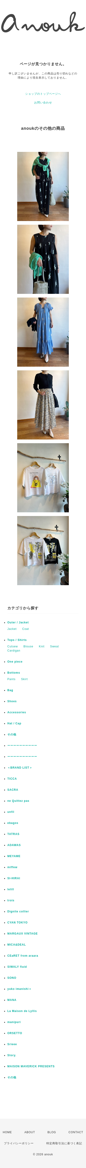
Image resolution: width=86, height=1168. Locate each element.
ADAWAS (14, 845)
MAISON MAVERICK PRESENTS (31, 1066)
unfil (10, 812)
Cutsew (12, 646)
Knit (41, 646)
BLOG (51, 1132)
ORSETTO (14, 1033)
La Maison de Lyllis (22, 1011)
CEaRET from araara (22, 955)
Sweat (54, 646)
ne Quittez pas (18, 800)
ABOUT (29, 1132)
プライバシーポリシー (19, 1143)
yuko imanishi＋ (19, 989)
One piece (14, 661)
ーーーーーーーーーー (22, 745)
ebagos (12, 823)
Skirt (24, 679)
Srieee (12, 1044)
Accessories (16, 712)
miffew (12, 867)
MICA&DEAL (16, 944)
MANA (12, 1000)
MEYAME (14, 856)
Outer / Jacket (18, 622)
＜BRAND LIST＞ (19, 767)
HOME (7, 1132)
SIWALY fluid (17, 966)
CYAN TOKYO (17, 922)
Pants (11, 679)
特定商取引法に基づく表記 (64, 1143)
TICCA (12, 778)
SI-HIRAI (13, 878)
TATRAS (13, 834)
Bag (10, 690)
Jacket (12, 629)
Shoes (12, 701)
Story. (11, 1055)
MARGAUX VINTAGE (22, 933)
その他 (13, 734)
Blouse (28, 646)
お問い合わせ (43, 102)
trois (10, 900)
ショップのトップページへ (43, 93)
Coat (25, 629)
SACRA (12, 789)
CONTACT (76, 1132)
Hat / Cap (14, 723)
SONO (11, 977)
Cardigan (13, 650)
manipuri (14, 1022)
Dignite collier (18, 911)
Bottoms (13, 672)
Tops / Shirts (17, 640)
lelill (10, 889)
